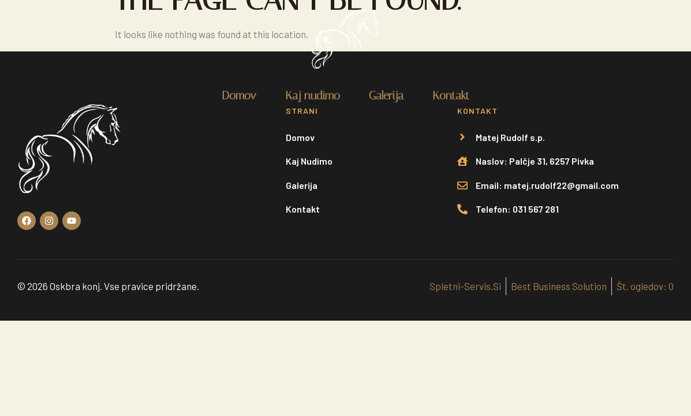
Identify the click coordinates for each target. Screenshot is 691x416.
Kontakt (450, 95)
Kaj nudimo (312, 95)
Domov (239, 95)
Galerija (386, 95)
